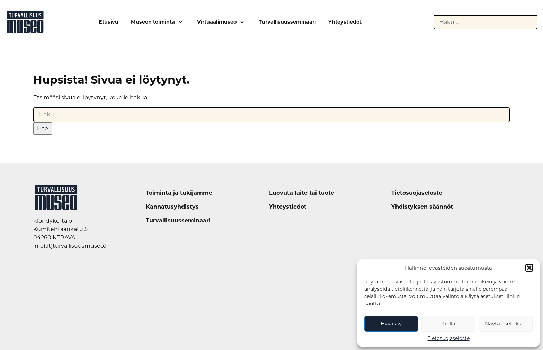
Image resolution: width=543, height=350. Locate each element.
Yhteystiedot (345, 22)
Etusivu (108, 22)
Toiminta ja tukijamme (179, 193)
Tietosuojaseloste (449, 338)
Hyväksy (391, 323)
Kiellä (448, 323)
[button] (529, 267)
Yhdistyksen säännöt (422, 207)
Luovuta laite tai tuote (301, 193)
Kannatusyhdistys (172, 207)
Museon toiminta (153, 22)
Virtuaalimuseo (217, 22)
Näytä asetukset (505, 323)
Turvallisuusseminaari (287, 22)
